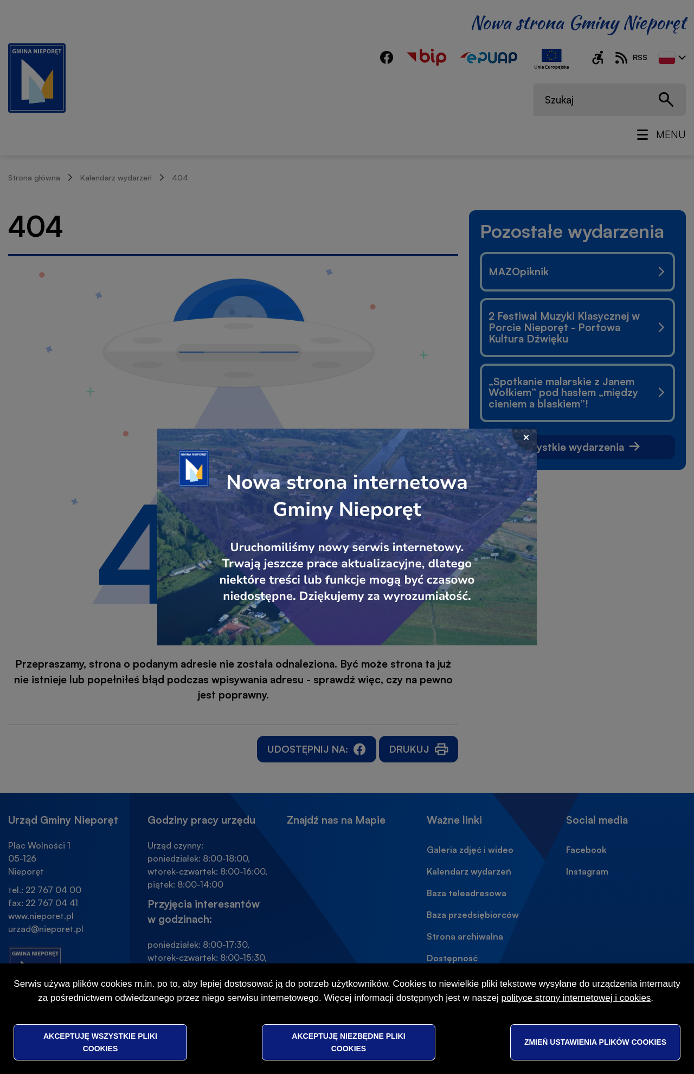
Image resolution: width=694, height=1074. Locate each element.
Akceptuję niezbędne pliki (348, 1042)
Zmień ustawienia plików (595, 1042)
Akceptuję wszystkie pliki (100, 1042)
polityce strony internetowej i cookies (576, 998)
